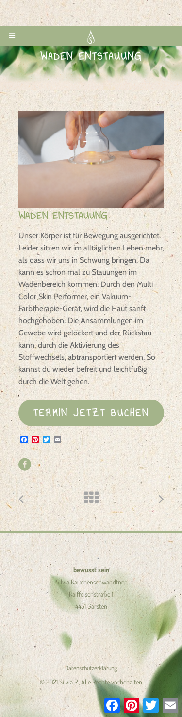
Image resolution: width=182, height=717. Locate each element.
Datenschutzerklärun (89, 668)
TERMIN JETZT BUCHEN (91, 412)
